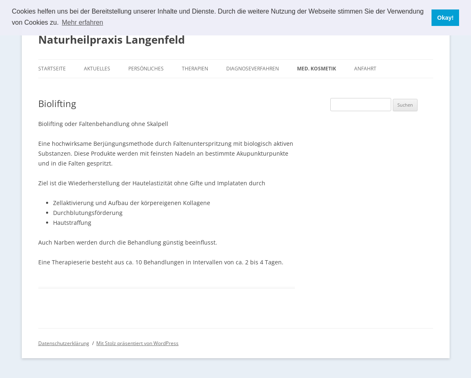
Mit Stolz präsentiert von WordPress (137, 343)
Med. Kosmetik (316, 68)
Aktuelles (97, 68)
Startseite (52, 68)
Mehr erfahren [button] (82, 22)
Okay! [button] (445, 17)
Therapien (195, 68)
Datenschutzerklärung (63, 343)
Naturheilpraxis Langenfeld (111, 39)
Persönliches (146, 68)
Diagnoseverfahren (252, 68)
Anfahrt (365, 68)
